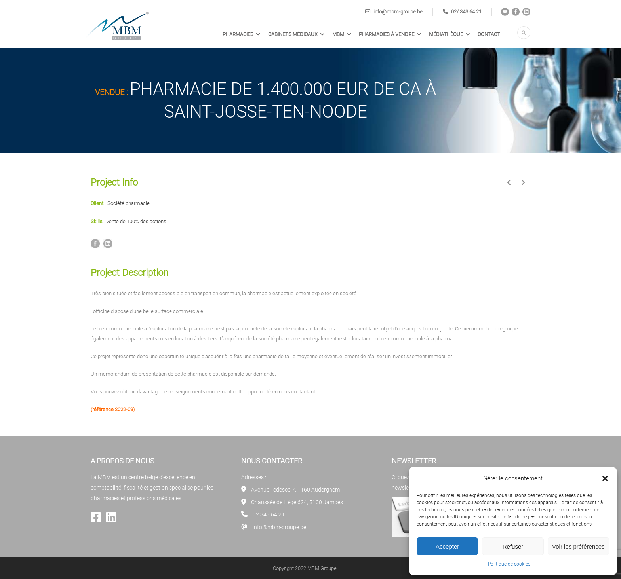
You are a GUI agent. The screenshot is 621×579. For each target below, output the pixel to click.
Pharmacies (238, 34)
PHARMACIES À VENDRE (386, 34)
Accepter (447, 546)
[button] (605, 478)
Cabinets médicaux (293, 34)
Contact (489, 34)
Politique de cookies (509, 564)
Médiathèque (446, 34)
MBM (338, 34)
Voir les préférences (578, 546)
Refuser (513, 546)
